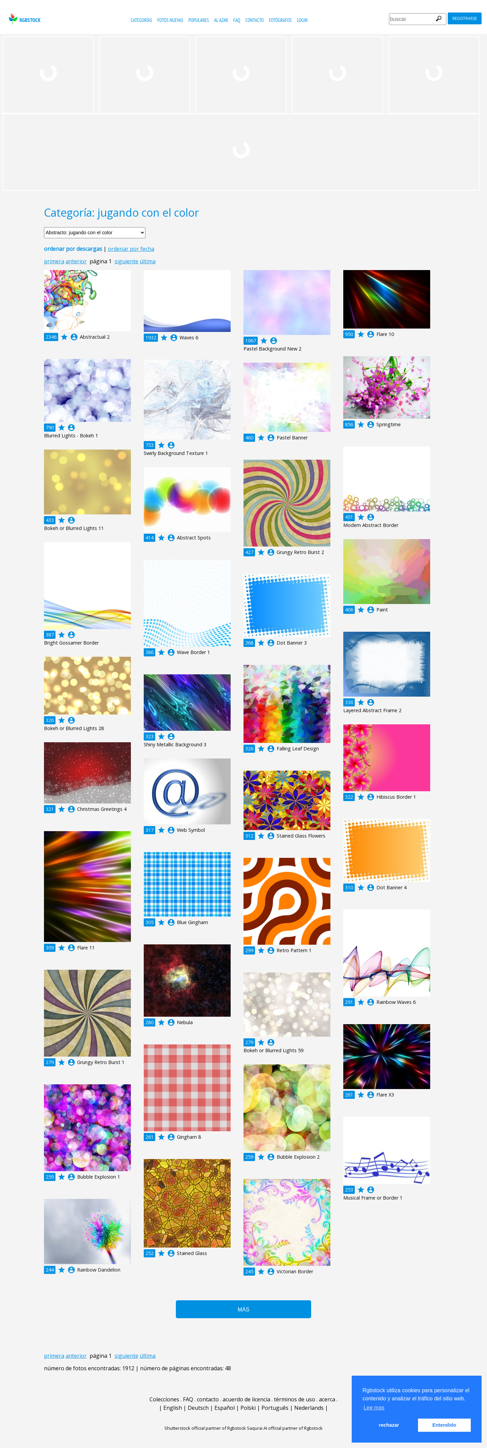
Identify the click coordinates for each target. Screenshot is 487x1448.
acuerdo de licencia (246, 1399)
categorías (141, 20)
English (172, 1407)
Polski (248, 1407)
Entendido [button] (444, 1425)
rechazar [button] (389, 1425)
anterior (76, 261)
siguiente (126, 261)
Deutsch (198, 1407)
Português (274, 1407)
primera (54, 261)
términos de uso (294, 1399)
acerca (327, 1399)
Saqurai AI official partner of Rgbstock (285, 1428)
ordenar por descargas (73, 248)
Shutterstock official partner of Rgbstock (205, 1428)
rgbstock (24, 19)
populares (198, 20)
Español (224, 1407)
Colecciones (164, 1399)
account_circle (74, 337)
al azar (221, 20)
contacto (255, 20)
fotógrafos (280, 20)
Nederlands (309, 1407)
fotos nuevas (170, 20)
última (148, 261)
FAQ (236, 20)
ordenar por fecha (131, 248)
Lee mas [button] (374, 1407)
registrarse (465, 18)
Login (302, 20)
